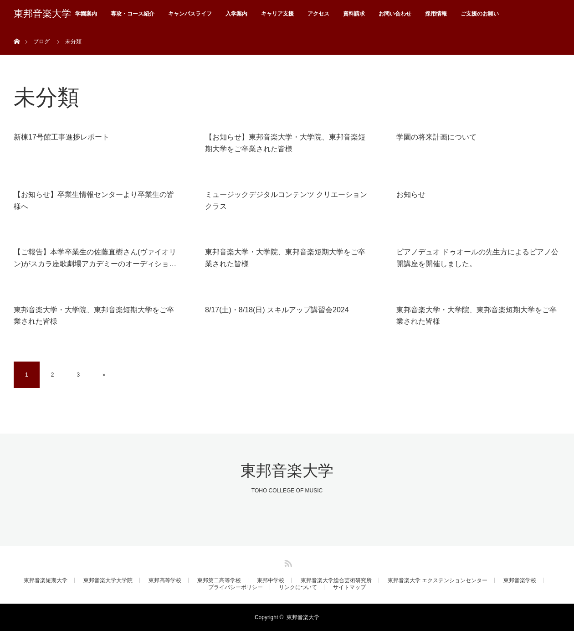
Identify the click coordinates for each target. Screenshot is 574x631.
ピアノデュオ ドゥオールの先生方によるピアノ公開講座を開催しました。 (477, 258)
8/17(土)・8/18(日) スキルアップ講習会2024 (277, 310)
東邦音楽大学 (42, 13)
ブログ (41, 41)
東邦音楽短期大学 (45, 580)
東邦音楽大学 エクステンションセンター (437, 580)
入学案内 (236, 13)
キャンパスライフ (190, 13)
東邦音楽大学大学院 (108, 580)
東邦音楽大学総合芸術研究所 (336, 580)
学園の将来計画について (436, 137)
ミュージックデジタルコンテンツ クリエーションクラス (286, 200)
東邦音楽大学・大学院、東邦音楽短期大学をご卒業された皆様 (285, 258)
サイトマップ (349, 587)
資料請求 (354, 13)
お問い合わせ (395, 13)
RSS (287, 562)
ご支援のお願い (480, 13)
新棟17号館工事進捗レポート (61, 137)
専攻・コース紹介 (132, 13)
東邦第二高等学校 (219, 580)
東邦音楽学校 (519, 580)
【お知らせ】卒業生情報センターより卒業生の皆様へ (94, 200)
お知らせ (410, 194)
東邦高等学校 (165, 580)
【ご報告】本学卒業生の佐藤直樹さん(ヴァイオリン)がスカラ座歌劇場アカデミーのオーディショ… (95, 258)
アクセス (318, 13)
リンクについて (298, 587)
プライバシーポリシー (235, 587)
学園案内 (86, 13)
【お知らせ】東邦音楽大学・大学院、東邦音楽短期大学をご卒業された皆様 (285, 143)
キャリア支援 (277, 13)
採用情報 (436, 13)
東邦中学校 (270, 580)
